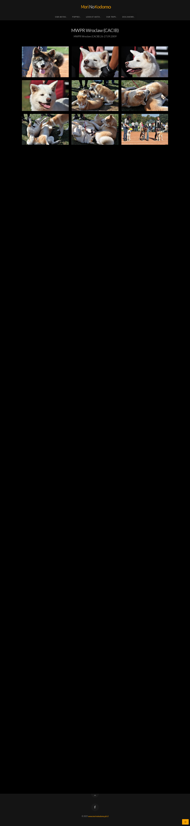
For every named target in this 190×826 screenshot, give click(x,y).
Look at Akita (93, 17)
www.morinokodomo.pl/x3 (98, 816)
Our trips (111, 17)
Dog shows (128, 17)
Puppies (76, 17)
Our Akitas (60, 17)
